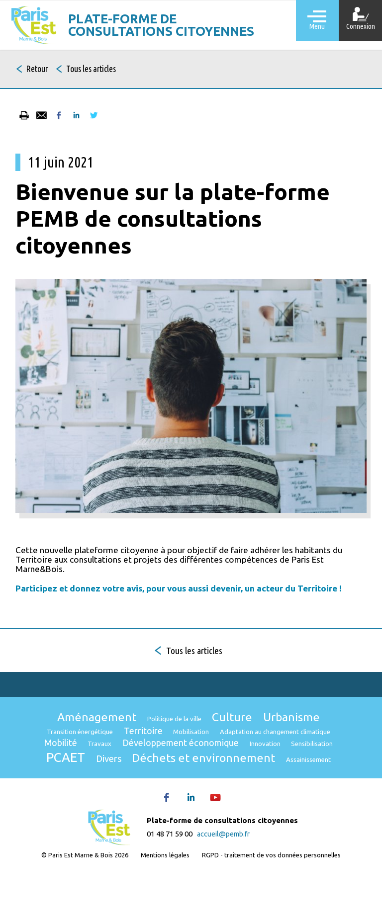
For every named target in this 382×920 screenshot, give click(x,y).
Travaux (285, 761)
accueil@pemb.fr (223, 873)
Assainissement (297, 799)
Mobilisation (263, 746)
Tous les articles (106, 70)
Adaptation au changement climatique (143, 761)
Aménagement (83, 727)
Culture (239, 727)
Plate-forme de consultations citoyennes (168, 25)
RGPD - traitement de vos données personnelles (273, 899)
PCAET (320, 777)
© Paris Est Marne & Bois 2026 (81, 899)
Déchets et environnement (176, 797)
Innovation (203, 780)
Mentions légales (164, 899)
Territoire (207, 745)
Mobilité (240, 760)
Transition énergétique (132, 746)
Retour (41, 70)
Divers (68, 798)
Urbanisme (306, 727)
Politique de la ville (172, 730)
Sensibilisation (259, 780)
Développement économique (103, 779)
